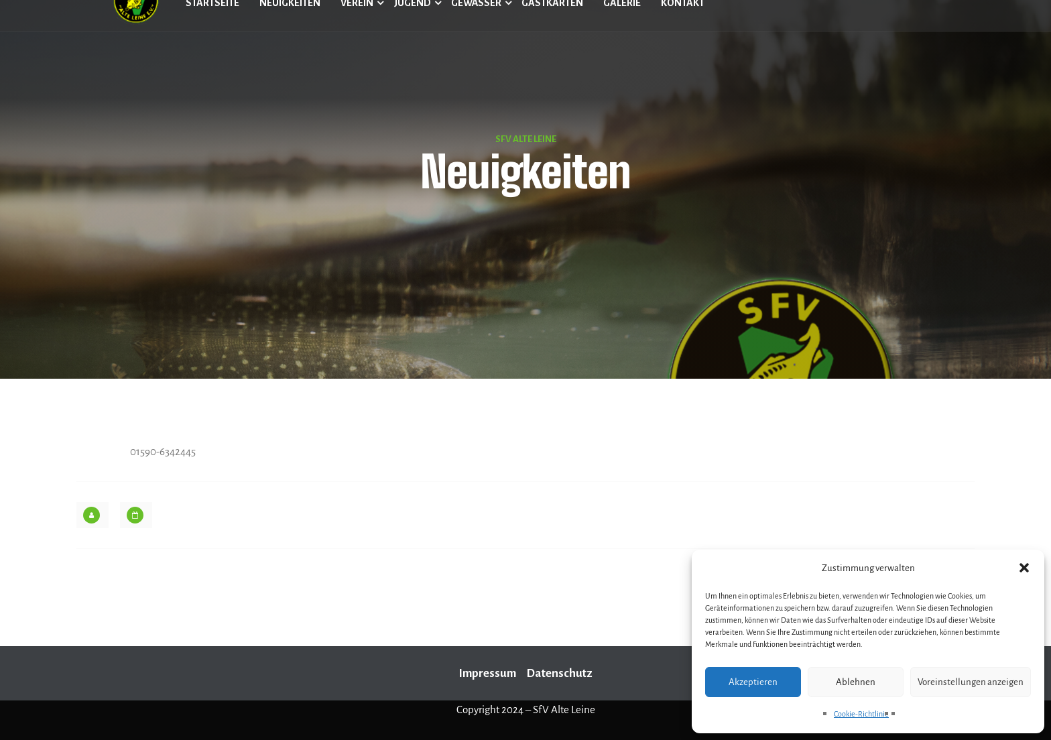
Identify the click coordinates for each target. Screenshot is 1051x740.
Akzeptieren (753, 682)
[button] (1024, 567)
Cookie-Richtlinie (861, 714)
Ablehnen (855, 682)
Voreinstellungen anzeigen (971, 682)
